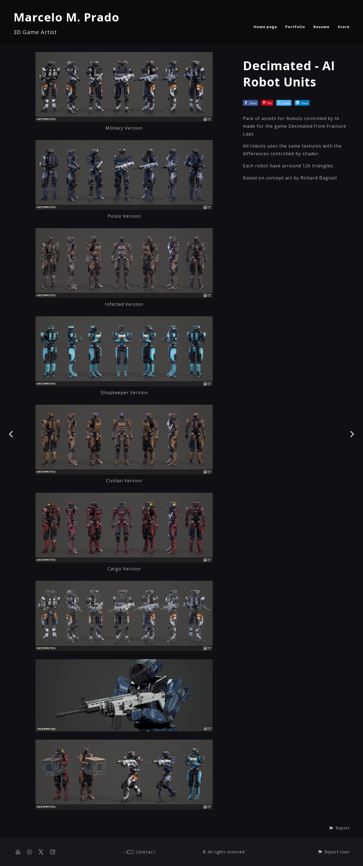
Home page (265, 26)
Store (344, 26)
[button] (339, 828)
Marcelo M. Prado (66, 17)
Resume (321, 26)
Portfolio (295, 26)
